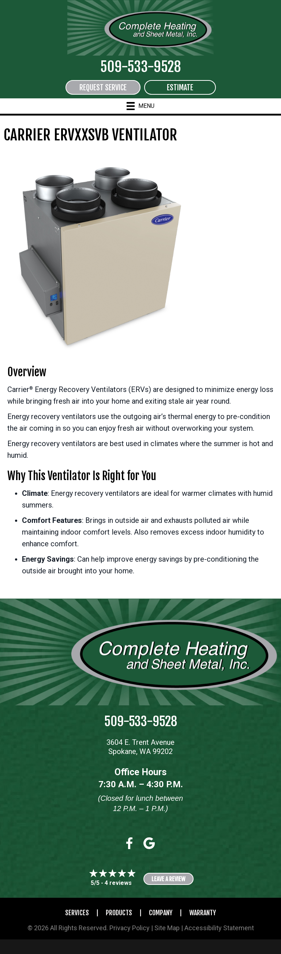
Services (77, 913)
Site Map (167, 928)
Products (119, 913)
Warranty (202, 913)
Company (160, 913)
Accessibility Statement (219, 928)
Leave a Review (168, 879)
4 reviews (118, 882)
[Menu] (140, 106)
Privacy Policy (129, 928)
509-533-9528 (140, 66)
